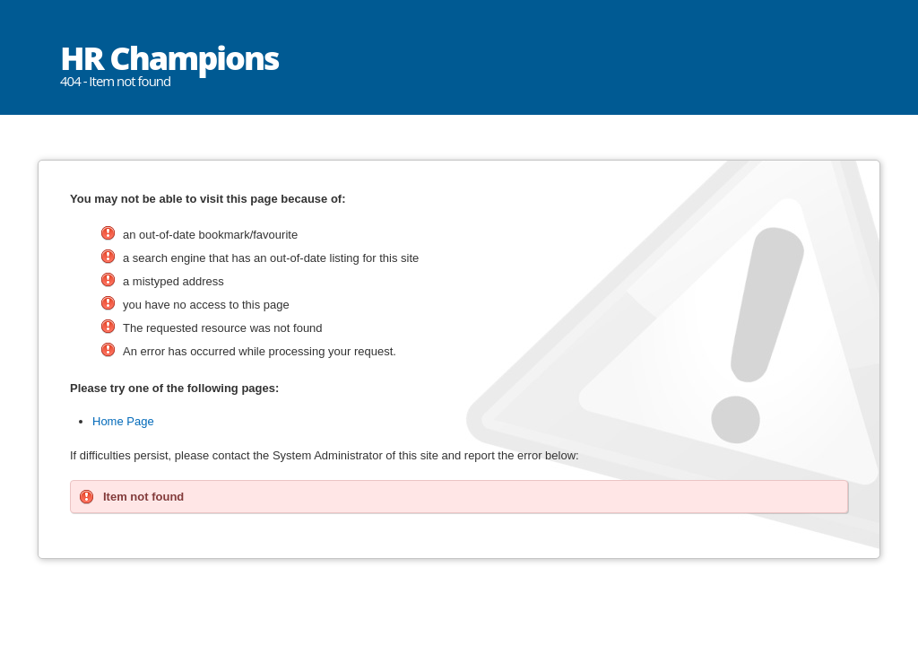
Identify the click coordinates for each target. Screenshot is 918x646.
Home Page (123, 421)
